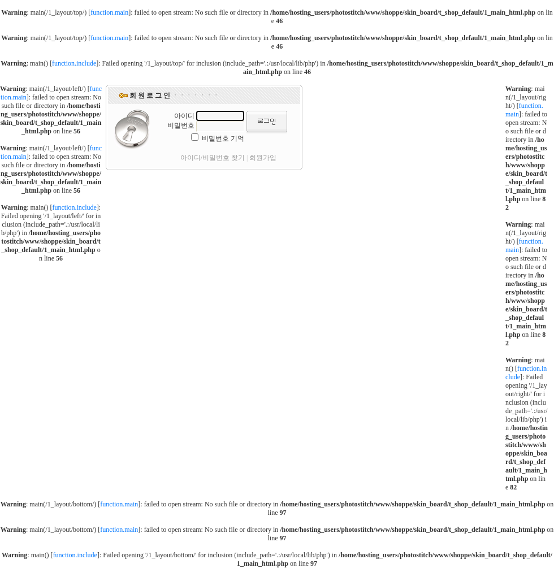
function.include (74, 63)
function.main (109, 12)
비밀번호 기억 (223, 138)
